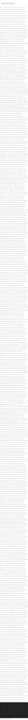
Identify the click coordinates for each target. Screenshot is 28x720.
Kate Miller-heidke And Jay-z (11, 709)
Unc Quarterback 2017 (7, 705)
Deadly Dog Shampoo (15, 707)
